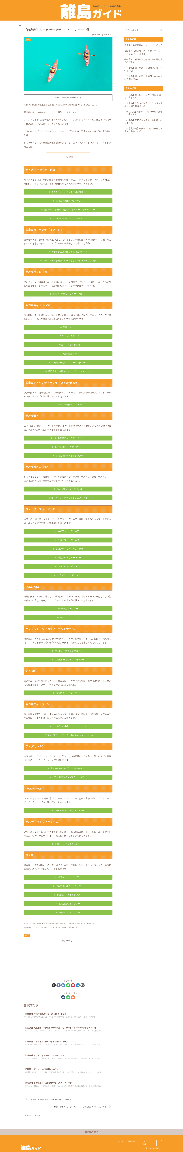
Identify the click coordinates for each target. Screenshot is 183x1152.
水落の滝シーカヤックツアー (69, 456)
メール (160, 1143)
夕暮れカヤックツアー (69, 912)
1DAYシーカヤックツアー (69, 405)
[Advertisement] (68, 959)
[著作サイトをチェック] (63, 997)
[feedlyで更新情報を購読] (68, 997)
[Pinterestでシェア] (73, 985)
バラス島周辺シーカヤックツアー (69, 438)
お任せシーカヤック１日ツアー (69, 659)
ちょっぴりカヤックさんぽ (69, 489)
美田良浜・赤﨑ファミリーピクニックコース (69, 371)
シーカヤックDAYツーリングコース (69, 726)
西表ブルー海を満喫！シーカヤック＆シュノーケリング (69, 260)
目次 (65, 156)
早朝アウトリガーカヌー (69, 558)
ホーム (120, 1142)
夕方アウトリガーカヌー (69, 566)
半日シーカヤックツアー (69, 877)
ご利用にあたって (133, 1142)
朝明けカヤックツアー (69, 903)
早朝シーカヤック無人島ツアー (69, 844)
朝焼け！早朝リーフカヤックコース (69, 294)
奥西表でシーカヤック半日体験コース (69, 192)
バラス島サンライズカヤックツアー (69, 777)
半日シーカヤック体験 (69, 345)
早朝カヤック (69, 327)
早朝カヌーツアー (69, 608)
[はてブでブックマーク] (63, 985)
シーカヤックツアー (69, 617)
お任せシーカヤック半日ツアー (69, 651)
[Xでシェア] (54, 985)
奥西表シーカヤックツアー (69, 895)
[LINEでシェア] (68, 985)
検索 (144, 1145)
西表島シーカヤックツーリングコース (69, 362)
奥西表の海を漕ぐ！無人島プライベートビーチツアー (69, 209)
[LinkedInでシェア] (78, 985)
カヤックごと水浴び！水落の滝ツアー (69, 252)
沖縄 (27, 935)
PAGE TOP (91, 1132)
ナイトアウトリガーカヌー (69, 575)
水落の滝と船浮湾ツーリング (69, 201)
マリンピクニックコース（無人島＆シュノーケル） (69, 735)
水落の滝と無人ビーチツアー (69, 886)
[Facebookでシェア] (58, 985)
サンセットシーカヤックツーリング (69, 218)
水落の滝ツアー (69, 354)
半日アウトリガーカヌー (69, 540)
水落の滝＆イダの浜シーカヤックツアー (69, 768)
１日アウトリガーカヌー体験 (69, 549)
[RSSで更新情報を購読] (73, 997)
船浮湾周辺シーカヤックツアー (69, 447)
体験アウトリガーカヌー (69, 531)
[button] (82, 985)
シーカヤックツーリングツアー (69, 810)
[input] (143, 30)
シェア (152, 1145)
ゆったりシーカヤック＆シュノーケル (69, 498)
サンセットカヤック (69, 336)
